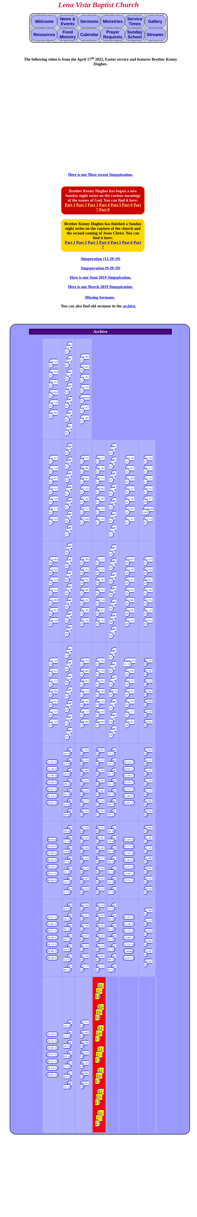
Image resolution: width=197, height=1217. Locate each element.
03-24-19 (130, 672)
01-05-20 (148, 622)
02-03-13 (99, 1097)
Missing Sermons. (99, 297)
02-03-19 (130, 723)
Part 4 (104, 205)
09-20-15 (52, 937)
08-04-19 (84, 723)
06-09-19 (100, 723)
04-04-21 (112, 504)
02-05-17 (129, 768)
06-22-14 (85, 1054)
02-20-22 (68, 362)
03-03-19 (130, 693)
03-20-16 (112, 829)
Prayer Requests (112, 34)
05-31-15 (85, 947)
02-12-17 (129, 762)
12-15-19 (53, 682)
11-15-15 (148, 849)
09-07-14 (52, 1074)
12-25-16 (148, 752)
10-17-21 (53, 510)
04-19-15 (100, 937)
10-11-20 (68, 563)
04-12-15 (100, 947)
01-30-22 (68, 402)
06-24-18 (85, 792)
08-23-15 (68, 907)
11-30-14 (148, 912)
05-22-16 (85, 890)
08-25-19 (84, 693)
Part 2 (81, 205)
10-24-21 (53, 500)
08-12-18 (68, 802)
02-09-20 (148, 571)
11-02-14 (148, 952)
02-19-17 (112, 813)
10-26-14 (148, 963)
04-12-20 (112, 632)
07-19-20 (84, 622)
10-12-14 (52, 1041)
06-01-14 (85, 1085)
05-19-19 (112, 667)
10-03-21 (68, 449)
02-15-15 (112, 947)
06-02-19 (112, 654)
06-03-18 (100, 752)
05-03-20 (112, 592)
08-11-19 (84, 713)
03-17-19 (130, 682)
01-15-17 (129, 789)
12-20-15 (129, 873)
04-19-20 (112, 619)
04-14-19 (112, 718)
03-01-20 (130, 612)
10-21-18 (52, 789)
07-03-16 (85, 839)
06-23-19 (100, 703)
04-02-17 (112, 772)
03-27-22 (53, 384)
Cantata (128, 951)
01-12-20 (148, 612)
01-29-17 (129, 775)
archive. (129, 306)
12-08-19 (53, 693)
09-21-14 (52, 1061)
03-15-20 (130, 591)
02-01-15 (112, 968)
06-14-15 (85, 927)
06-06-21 (100, 490)
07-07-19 (100, 682)
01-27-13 (99, 1118)
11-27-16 (148, 772)
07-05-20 (100, 571)
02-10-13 (99, 1076)
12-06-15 (148, 829)
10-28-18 (52, 782)
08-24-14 (68, 1024)
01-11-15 (129, 930)
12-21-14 (129, 944)
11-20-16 (148, 782)
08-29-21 (68, 517)
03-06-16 (112, 849)
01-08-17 (129, 795)
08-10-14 (68, 1044)
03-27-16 (100, 890)
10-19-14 (52, 1034)
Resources (44, 34)
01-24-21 (148, 459)
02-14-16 (112, 880)
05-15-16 (100, 829)
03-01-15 (112, 927)
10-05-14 (52, 1047)
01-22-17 (129, 782)
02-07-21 (130, 510)
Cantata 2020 (148, 510)
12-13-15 (129, 880)
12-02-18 (148, 723)
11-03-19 (68, 652)
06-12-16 (85, 870)
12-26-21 (84, 378)
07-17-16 (68, 890)
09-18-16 (52, 866)
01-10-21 (148, 480)
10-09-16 (52, 853)
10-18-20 (53, 622)
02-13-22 (68, 375)
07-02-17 (100, 792)
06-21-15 (85, 917)
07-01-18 (85, 782)
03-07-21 (130, 470)
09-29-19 (68, 720)
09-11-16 (52, 873)
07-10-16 (85, 829)
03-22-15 (100, 968)
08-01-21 (84, 480)
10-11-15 (52, 917)
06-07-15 (85, 937)
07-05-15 (68, 968)
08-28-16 (68, 829)
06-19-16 (85, 860)
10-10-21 (53, 520)
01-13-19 (148, 682)
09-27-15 (52, 930)
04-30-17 (100, 813)
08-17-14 (68, 1034)
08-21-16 (68, 839)
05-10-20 (112, 578)
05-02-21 (112, 463)
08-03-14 (68, 1054)
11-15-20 (53, 591)
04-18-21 (112, 477)
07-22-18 (85, 752)
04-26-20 (112, 605)
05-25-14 (99, 991)
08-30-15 (52, 957)
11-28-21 (84, 419)
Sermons (89, 21)
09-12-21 (68, 490)
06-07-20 (100, 612)
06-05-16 (85, 880)
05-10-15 (100, 907)
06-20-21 (100, 470)
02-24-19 (130, 703)
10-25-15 (148, 880)
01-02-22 (84, 368)
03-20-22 (53, 394)
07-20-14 (68, 1075)
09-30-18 (68, 752)
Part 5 (116, 205)
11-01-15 (148, 870)
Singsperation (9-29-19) (100, 268)
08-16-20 (84, 581)
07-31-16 (68, 870)
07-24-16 (68, 880)
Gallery (155, 21)
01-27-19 (148, 662)
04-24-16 (100, 849)
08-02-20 (84, 601)
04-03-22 (53, 373)
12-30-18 (148, 703)
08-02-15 (68, 927)
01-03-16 (129, 860)
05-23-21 (100, 510)
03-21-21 (112, 531)
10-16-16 (52, 846)
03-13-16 (112, 839)
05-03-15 (100, 917)
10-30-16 (148, 813)
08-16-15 (68, 917)
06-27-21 (100, 459)
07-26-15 (68, 937)
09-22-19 (68, 734)
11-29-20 (53, 571)
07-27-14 (68, 1064)
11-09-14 (148, 942)
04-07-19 (112, 732)
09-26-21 (68, 463)
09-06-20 (68, 631)
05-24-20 (112, 551)
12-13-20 (148, 520)
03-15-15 (112, 907)
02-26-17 (112, 802)
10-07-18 (52, 802)
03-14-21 (130, 459)
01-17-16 (129, 846)
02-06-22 (68, 389)
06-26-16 (85, 849)
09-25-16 (52, 860)
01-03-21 (148, 490)
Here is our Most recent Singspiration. (100, 174)
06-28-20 (100, 581)
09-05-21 (68, 504)
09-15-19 (84, 662)
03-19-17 (112, 782)
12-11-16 (148, 762)
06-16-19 (100, 713)
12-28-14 (129, 937)
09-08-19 (84, 672)
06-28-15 (85, 907)
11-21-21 (53, 459)
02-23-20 (130, 622)
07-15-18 (85, 762)
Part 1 (70, 205)
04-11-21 (112, 490)
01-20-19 (148, 672)
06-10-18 (85, 813)
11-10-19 (53, 723)
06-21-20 (100, 591)
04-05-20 (130, 561)
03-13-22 (53, 404)
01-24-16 (129, 839)
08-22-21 (68, 531)
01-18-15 (129, 924)
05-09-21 (112, 449)
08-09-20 (84, 591)
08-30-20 (84, 561)
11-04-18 (52, 775)
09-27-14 (52, 1054)
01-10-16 (129, 853)
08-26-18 (68, 792)
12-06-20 (53, 561)
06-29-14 (85, 1044)
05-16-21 (100, 520)
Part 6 (127, 205)
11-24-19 (53, 713)
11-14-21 (53, 470)
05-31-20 (100, 622)
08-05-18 (68, 813)
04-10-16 (100, 870)
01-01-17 (129, 802)
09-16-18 (68, 772)
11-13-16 (148, 792)
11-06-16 (148, 802)
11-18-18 (52, 768)
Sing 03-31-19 (129, 662)
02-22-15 (112, 937)
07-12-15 (68, 958)
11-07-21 (53, 480)
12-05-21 (84, 409)
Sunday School (134, 34)
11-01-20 (53, 612)
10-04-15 (52, 924)
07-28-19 (100, 662)
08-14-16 (68, 849)
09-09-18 (68, 782)
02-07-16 (112, 890)
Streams (155, 34)
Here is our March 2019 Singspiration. (100, 286)
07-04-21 (84, 520)
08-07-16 (68, 860)
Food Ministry (68, 34)
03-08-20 (130, 601)
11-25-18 (52, 762)
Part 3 (93, 205)
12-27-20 (148, 500)
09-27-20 (68, 590)
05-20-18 (100, 772)
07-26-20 (84, 612)
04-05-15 (100, 958)
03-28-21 (112, 517)
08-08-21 (84, 470)
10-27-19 (68, 666)
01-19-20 (148, 601)
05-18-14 (99, 1012)
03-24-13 (99, 1033)
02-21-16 (112, 870)
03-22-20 (130, 581)
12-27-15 (129, 866)
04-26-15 (100, 927)
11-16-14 (148, 932)
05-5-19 (113, 693)
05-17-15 (85, 968)
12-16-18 (148, 713)
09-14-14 (52, 1068)
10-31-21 (53, 490)
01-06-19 (148, 693)
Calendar (89, 34)
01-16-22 (68, 430)
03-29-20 (130, 571)
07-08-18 (85, 772)
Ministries (113, 21)
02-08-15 (112, 958)
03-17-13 (99, 1054)
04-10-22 (53, 363)
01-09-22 (84, 358)
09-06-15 (52, 951)
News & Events (67, 21)
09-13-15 (52, 944)
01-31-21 (130, 520)
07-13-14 (85, 1024)
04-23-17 (112, 752)
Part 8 (104, 209)
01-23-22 (68, 416)
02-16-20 (148, 561)
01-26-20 (148, 591)
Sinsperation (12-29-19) (100, 259)
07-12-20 (100, 561)
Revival (52, 839)
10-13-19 (68, 693)
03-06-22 (53, 414)
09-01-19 (84, 682)
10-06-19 (68, 706)
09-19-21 (68, 477)
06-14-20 (100, 601)
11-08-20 (53, 601)
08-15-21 (84, 459)
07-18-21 (84, 500)
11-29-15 (148, 839)
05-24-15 (85, 958)
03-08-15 (112, 917)
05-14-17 (100, 802)
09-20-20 (68, 603)
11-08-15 (148, 860)
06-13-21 (100, 480)
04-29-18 (100, 782)
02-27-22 (68, 348)
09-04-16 (52, 880)
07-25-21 (84, 490)
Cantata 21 (84, 399)
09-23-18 (68, 762)
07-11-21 (84, 510)
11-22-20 (53, 581)
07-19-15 (68, 947)
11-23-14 (148, 922)
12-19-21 (84, 389)
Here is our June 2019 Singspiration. (100, 277)
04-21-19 (112, 705)
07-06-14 (85, 1034)
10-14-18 (52, 795)
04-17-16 (100, 860)
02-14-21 (130, 500)
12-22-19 (53, 672)
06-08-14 (85, 1075)
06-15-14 (85, 1064)
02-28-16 (112, 860)
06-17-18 (85, 802)
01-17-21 (148, 470)
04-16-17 (112, 762)
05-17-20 (112, 564)
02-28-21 (130, 480)
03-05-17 (112, 792)
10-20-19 (68, 679)
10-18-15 (148, 890)
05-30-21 (100, 500)
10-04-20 (68, 576)
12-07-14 (129, 957)
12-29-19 (53, 662)
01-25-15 (129, 917)
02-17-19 (130, 713)
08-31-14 (68, 1085)
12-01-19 (53, 703)
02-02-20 (148, 581)
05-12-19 (112, 681)
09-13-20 (68, 617)
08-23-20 (84, 571)
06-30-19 (100, 693)
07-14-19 (100, 672)
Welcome (44, 21)
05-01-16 (100, 839)
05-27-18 (100, 762)
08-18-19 (84, 703)
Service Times (134, 21)
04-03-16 (100, 880)
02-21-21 (130, 490)
